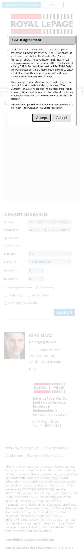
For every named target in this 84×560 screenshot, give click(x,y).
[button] (41, 118)
